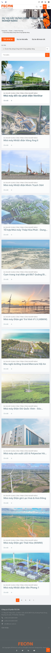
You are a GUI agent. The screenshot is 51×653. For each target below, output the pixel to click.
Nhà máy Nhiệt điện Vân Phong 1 (21, 587)
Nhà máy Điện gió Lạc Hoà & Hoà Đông (25, 498)
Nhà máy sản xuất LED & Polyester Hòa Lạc (25, 453)
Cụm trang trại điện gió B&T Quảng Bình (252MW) (25, 274)
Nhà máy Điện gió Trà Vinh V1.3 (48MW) (25, 319)
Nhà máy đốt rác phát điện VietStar (23, 95)
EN (45, 7)
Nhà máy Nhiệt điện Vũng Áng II (21, 140)
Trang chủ (4, 30)
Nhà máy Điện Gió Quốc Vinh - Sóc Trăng (22, 408)
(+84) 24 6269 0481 (9, 618)
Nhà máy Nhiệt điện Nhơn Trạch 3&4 (24, 185)
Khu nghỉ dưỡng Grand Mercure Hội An (25, 364)
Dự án (11, 30)
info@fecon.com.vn (8, 625)
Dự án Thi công (18, 30)
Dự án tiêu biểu (22, 39)
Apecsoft (45, 648)
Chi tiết (9, 101)
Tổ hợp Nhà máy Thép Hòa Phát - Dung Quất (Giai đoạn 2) (25, 229)
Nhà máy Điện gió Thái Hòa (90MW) (23, 542)
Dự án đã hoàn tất (38, 39)
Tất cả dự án (8, 39)
